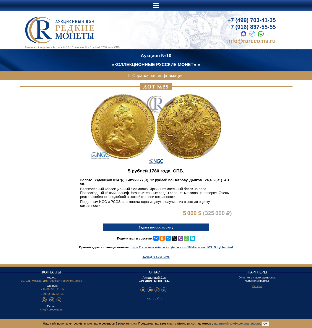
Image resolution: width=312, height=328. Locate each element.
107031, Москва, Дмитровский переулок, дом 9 (51, 280)
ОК (265, 323)
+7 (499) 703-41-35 (252, 20)
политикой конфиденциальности (237, 323)
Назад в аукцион (156, 257)
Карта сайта (154, 298)
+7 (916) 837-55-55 (252, 27)
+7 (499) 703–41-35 (51, 289)
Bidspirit (257, 286)
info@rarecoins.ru (251, 41)
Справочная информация (158, 75)
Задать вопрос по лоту (156, 227)
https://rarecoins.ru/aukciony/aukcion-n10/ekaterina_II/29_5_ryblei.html (181, 247)
